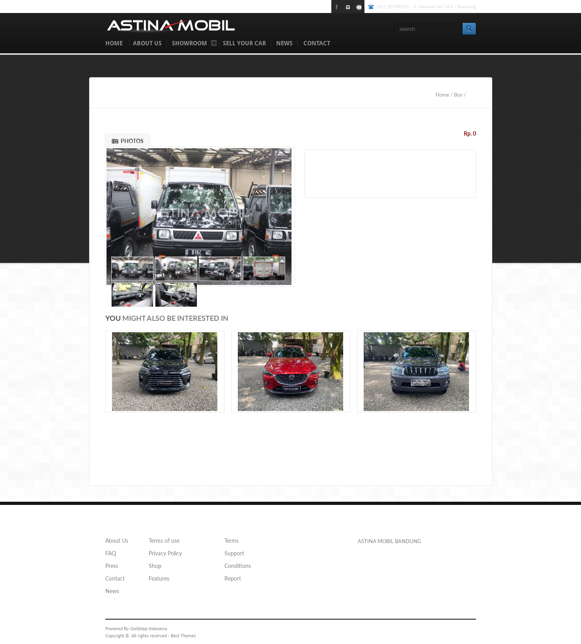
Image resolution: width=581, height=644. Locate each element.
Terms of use (164, 540)
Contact (115, 578)
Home (442, 94)
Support (234, 553)
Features (159, 578)
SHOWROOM (189, 43)
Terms (231, 540)
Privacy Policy (165, 553)
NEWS (284, 43)
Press (111, 565)
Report (232, 578)
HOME (114, 43)
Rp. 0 (470, 133)
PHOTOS (132, 141)
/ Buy (456, 94)
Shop (155, 565)
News (112, 591)
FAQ (110, 553)
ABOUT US (147, 43)
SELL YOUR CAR (244, 43)
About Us (116, 540)
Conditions (237, 565)
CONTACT (316, 43)
